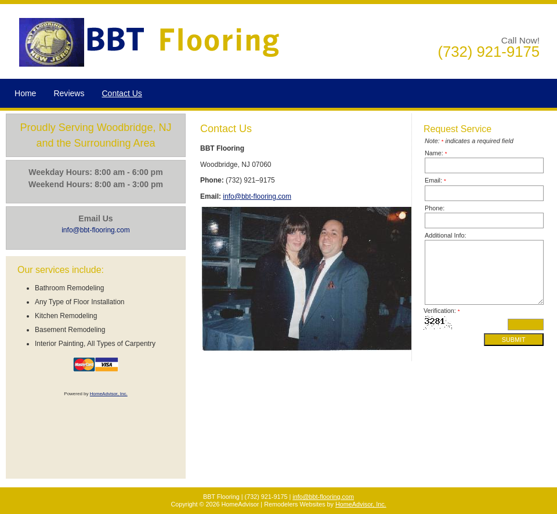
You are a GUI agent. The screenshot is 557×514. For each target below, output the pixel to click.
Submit (514, 339)
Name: (436, 153)
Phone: (434, 208)
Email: (435, 180)
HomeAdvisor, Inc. (109, 393)
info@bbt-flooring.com (257, 196)
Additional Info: (445, 235)
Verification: (442, 310)
